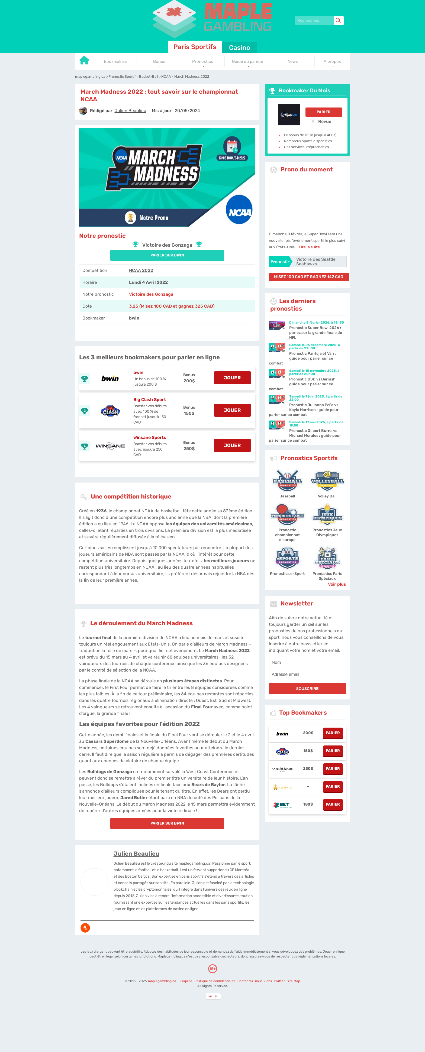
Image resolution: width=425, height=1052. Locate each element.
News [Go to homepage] (293, 61)
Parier (324, 112)
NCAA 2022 (141, 270)
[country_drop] (217, 996)
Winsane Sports (149, 437)
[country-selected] (210, 996)
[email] (307, 674)
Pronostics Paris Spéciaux (327, 576)
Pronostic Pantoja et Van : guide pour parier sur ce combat (302, 358)
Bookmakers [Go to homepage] (115, 61)
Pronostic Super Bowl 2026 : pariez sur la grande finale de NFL (315, 332)
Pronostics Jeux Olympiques (327, 532)
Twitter (279, 981)
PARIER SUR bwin (167, 255)
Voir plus (337, 584)
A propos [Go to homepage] (332, 61)
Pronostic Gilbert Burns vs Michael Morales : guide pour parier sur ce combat (305, 435)
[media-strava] (85, 928)
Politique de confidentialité (215, 981)
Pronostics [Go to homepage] (202, 61)
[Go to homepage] (84, 62)
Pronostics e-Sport (287, 573)
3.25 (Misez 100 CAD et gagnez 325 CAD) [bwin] (172, 306)
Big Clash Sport (149, 399)
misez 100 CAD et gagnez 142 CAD (308, 276)
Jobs (268, 981)
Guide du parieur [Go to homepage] (247, 61)
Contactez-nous (249, 981)
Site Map (293, 981)
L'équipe (186, 981)
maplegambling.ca (162, 981)
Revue (321, 121)
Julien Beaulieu (136, 853)
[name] (307, 662)
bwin (138, 372)
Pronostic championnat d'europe (287, 535)
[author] (83, 111)
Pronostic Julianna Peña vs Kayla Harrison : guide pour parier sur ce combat (304, 410)
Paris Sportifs (194, 47)
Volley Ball (327, 496)
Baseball (287, 496)
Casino (239, 47)
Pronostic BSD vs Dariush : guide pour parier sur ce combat (303, 384)
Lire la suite (309, 247)
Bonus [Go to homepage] (159, 61)
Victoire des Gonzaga (151, 294)
